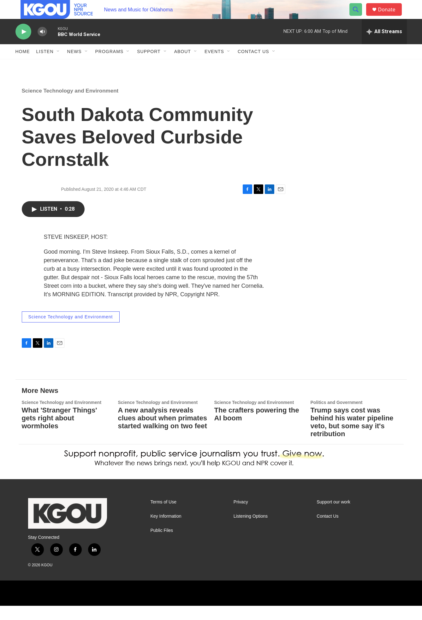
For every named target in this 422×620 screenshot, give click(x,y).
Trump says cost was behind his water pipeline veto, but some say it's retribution (352, 436)
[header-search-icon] (359, 16)
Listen (45, 65)
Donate (391, 16)
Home (22, 65)
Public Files (162, 544)
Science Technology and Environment (70, 105)
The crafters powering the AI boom (256, 428)
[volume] (42, 46)
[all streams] (384, 45)
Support (148, 65)
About (182, 65)
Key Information (166, 530)
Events (214, 65)
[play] (23, 46)
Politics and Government (337, 416)
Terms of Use (163, 516)
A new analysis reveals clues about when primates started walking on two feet (162, 432)
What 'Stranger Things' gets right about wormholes (59, 432)
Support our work (333, 516)
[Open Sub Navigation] (58, 65)
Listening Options (251, 530)
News (74, 65)
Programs (109, 65)
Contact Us (253, 65)
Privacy (241, 516)
